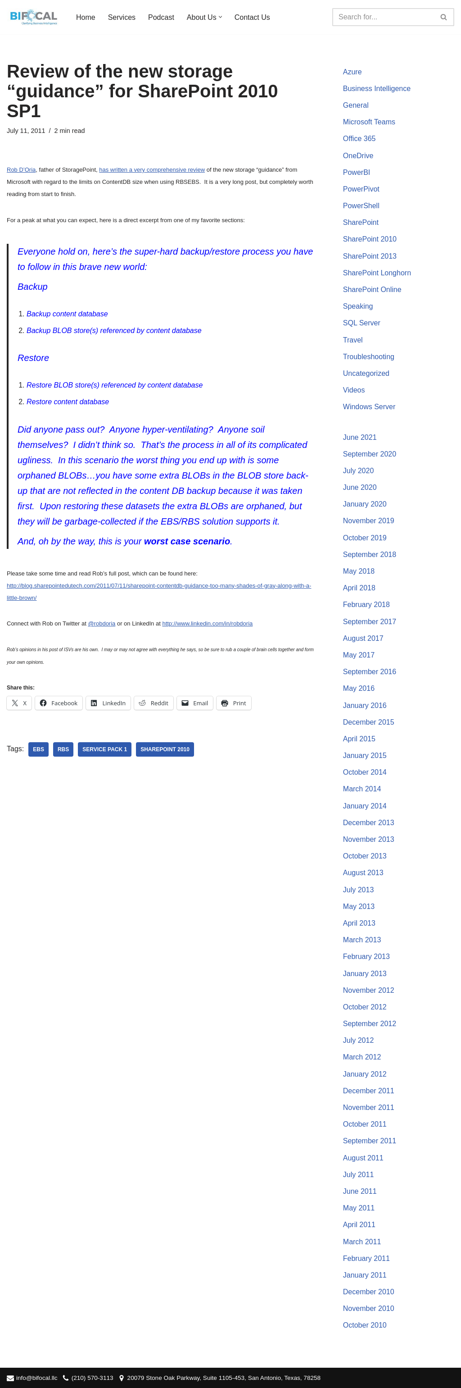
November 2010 (368, 1308)
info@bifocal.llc (37, 1377)
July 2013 (358, 890)
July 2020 (358, 471)
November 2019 (368, 521)
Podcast (161, 17)
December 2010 (368, 1292)
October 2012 (365, 1007)
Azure (352, 72)
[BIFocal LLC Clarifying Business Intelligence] (34, 17)
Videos (354, 390)
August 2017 (363, 638)
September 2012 (369, 1023)
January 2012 (365, 1074)
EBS (38, 749)
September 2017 (369, 622)
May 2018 (359, 571)
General (356, 105)
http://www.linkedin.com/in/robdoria (207, 623)
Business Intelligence (377, 88)
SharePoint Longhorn (377, 273)
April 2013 (359, 923)
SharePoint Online (372, 289)
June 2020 (360, 487)
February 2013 (366, 956)
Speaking (358, 306)
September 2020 (369, 454)
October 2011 (365, 1124)
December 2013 (368, 822)
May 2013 (359, 906)
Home (85, 17)
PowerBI (356, 172)
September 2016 (369, 672)
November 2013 (368, 839)
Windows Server (369, 407)
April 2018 (359, 588)
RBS (63, 749)
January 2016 (365, 705)
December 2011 (368, 1091)
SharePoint (361, 222)
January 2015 (365, 755)
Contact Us (252, 17)
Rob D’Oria (21, 169)
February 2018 (366, 604)
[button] (220, 16)
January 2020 (365, 504)
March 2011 (362, 1242)
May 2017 (359, 655)
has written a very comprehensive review (152, 169)
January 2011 (365, 1275)
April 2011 (359, 1224)
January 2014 (365, 806)
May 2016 (359, 688)
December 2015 (368, 722)
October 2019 (365, 538)
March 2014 (362, 789)
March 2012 (362, 1057)
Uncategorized (366, 373)
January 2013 (365, 973)
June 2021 (360, 437)
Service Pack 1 (104, 749)
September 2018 (369, 554)
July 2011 (358, 1174)
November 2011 (368, 1107)
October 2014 (365, 772)
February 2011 (366, 1258)
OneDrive (358, 156)
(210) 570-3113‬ (92, 1377)
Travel (353, 340)
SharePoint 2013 (370, 256)
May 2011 (359, 1208)
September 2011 (369, 1141)
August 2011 (363, 1158)
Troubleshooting (368, 357)
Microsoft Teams (369, 122)
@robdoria (101, 623)
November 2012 (368, 990)
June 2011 (360, 1191)
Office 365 (359, 138)
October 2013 (365, 856)
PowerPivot (361, 189)
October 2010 (365, 1325)
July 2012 (358, 1040)
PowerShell (361, 206)
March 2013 (362, 940)
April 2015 (359, 739)
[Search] (383, 17)
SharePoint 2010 (165, 749)
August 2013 (363, 873)
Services (122, 17)
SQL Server (361, 323)
